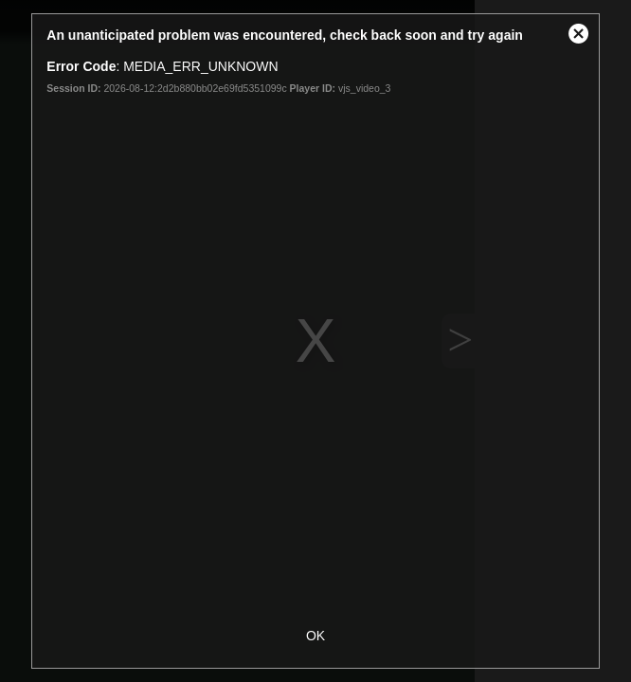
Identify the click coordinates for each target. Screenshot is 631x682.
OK (315, 635)
